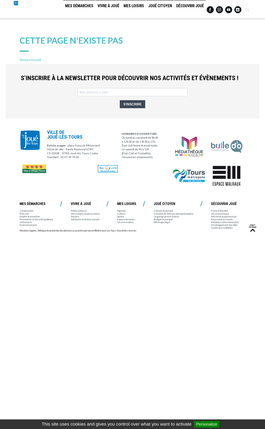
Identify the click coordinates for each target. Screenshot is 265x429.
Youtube (228, 8)
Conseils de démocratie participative (173, 213)
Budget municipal (163, 219)
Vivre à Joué (95, 10)
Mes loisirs (124, 10)
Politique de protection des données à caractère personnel (66, 230)
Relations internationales (225, 222)
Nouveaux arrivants (222, 219)
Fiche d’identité (219, 210)
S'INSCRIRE (132, 104)
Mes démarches (61, 10)
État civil (24, 213)
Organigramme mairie (166, 216)
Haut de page (252, 226)
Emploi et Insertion (30, 216)
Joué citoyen (154, 10)
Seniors (75, 216)
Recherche (247, 8)
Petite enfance (79, 210)
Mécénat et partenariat (223, 216)
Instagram (219, 8)
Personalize (206, 424)
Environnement (28, 224)
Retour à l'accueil (30, 59)
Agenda (121, 210)
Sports (120, 216)
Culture (121, 213)
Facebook (210, 8)
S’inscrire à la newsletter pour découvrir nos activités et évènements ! (129, 78)
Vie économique (220, 213)
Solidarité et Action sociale (85, 219)
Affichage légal (162, 222)
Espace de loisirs (126, 219)
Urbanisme (26, 222)
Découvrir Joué (188, 10)
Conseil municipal (163, 210)
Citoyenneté (26, 210)
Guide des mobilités (222, 227)
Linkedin (237, 8)
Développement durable (224, 224)
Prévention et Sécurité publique (36, 219)
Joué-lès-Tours (27, 18)
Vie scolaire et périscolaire (85, 213)
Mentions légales (28, 230)
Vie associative (125, 222)
